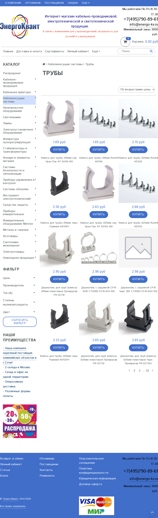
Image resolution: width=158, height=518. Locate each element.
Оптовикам (33, 3)
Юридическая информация (97, 478)
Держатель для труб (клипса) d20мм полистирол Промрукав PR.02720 (98, 359)
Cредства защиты (19, 205)
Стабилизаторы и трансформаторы (19, 150)
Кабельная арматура (19, 92)
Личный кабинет (78, 51)
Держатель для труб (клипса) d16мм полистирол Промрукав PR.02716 (59, 291)
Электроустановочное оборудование (19, 131)
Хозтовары (19, 236)
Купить (59, 150)
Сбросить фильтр (20, 322)
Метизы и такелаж (19, 230)
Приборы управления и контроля (19, 181)
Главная (8, 51)
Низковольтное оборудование (19, 109)
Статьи (5, 470)
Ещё (85, 3)
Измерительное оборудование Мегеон (19, 222)
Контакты (46, 470)
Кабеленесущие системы (19, 100)
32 (147, 371)
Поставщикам (54, 3)
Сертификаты (54, 51)
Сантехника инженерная (19, 244)
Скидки (73, 3)
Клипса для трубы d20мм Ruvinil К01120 (138, 159)
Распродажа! (11, 73)
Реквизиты (47, 476)
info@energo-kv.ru (144, 24)
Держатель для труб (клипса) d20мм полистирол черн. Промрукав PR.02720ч (138, 359)
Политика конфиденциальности (93, 470)
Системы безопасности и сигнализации (19, 170)
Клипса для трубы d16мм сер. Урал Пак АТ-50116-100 (59, 159)
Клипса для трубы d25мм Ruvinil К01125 (138, 224)
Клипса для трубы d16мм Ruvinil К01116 (98, 159)
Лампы (19, 123)
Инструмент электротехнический (19, 197)
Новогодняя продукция (19, 258)
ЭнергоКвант (10, 499)
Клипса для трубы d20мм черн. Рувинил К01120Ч (59, 358)
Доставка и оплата (29, 51)
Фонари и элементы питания (19, 159)
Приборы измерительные (19, 213)
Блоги (4, 476)
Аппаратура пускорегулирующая (19, 140)
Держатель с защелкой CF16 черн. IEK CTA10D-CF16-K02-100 (138, 289)
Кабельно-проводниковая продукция (19, 82)
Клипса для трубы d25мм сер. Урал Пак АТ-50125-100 (98, 224)
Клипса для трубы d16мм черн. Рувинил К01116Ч (59, 224)
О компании (13, 3)
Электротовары (19, 252)
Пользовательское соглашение (91, 461)
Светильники (19, 117)
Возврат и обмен (11, 459)
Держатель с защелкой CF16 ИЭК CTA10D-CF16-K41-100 (98, 289)
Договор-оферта (90, 484)
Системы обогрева (19, 189)
